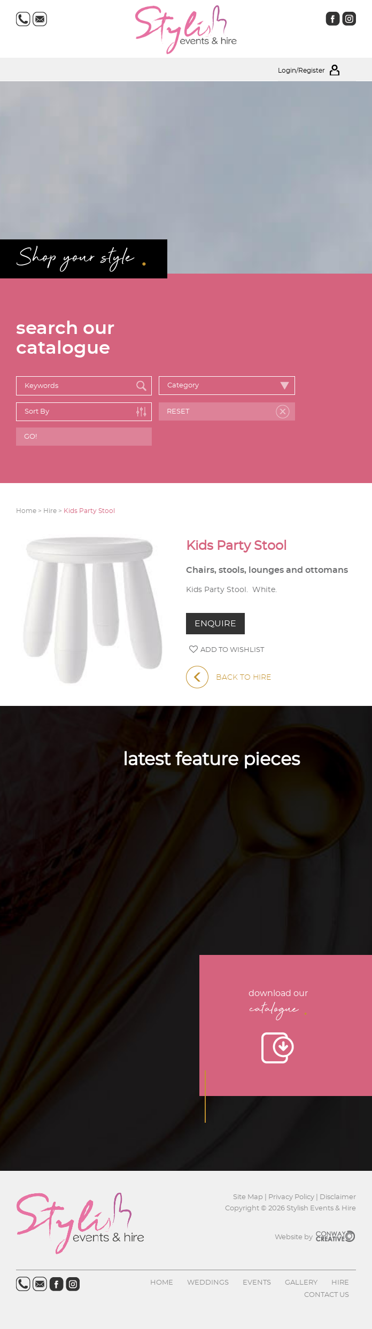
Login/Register (317, 70)
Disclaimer (338, 1197)
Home (161, 1282)
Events (257, 1282)
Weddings (208, 1282)
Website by (315, 1237)
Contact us (326, 1295)
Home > (29, 511)
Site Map (249, 1197)
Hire (340, 1282)
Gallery (301, 1282)
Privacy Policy (291, 1197)
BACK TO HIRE (228, 677)
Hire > (53, 511)
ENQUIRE (215, 623)
